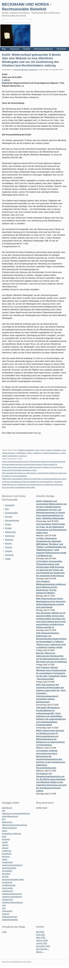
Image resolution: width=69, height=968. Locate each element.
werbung (5, 914)
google (5, 842)
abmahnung (7, 808)
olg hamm (6, 874)
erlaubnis (48, 450)
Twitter (8, 559)
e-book (37, 450)
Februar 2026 (42, 940)
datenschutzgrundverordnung (14, 825)
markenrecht (7, 862)
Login (4, 932)
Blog (4, 49)
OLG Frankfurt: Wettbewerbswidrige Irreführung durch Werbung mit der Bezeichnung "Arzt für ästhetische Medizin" (51, 587)
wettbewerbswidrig (10, 920)
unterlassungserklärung (12, 897)
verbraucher (7, 911)
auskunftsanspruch (10, 816)
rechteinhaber (21, 453)
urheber (29, 453)
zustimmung (22, 456)
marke (4, 859)
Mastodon (9, 540)
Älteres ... (40, 952)
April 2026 (40, 935)
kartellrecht (6, 854)
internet (5, 848)
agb (3, 811)
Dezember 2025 (43, 946)
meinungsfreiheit (9, 868)
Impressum (14, 49)
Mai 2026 (40, 932)
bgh (3, 819)
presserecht (7, 882)
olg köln (5, 877)
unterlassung (7, 891)
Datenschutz (10, 532)
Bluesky (8, 543)
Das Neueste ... (42, 949)
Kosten (8, 524)
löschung (6, 857)
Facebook (9, 555)
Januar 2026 (41, 943)
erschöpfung (57, 450)
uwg (3, 908)
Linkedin (8, 551)
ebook (42, 450)
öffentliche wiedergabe (26, 450)
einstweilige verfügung (11, 834)
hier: (39, 433)
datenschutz (7, 822)
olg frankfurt (7, 871)
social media (7, 888)
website (4, 456)
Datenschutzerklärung (43, 49)
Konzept (8, 517)
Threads (8, 547)
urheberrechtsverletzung (50, 453)
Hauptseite (61, 49)
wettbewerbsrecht (9, 917)
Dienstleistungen (12, 520)
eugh (64, 450)
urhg (4, 905)
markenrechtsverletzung (12, 865)
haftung (5, 845)
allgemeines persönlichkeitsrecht (16, 814)
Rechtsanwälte (11, 513)
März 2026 (40, 938)
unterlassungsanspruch (12, 894)
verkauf (63, 453)
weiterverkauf (12, 456)
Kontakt (26, 49)
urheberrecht (37, 453)
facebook (6, 839)
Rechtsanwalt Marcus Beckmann (25, 70)
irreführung (6, 851)
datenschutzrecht (9, 828)
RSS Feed (42, 808)
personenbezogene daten (13, 879)
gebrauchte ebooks (8, 453)
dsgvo (4, 831)
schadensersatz (8, 885)
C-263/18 (6, 80)
